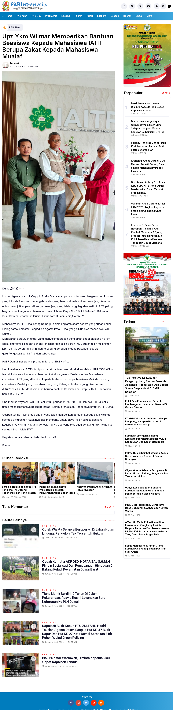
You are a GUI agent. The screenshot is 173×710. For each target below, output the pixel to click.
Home (7, 15)
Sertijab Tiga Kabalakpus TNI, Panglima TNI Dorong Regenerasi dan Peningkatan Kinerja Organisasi (20, 491)
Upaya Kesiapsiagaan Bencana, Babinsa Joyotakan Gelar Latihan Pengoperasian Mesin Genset (144, 490)
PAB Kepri (21, 15)
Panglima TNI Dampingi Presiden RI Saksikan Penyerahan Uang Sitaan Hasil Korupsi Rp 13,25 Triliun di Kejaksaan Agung (58, 492)
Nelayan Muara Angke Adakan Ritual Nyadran (96, 488)
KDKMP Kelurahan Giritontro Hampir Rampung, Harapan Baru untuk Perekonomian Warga (146, 421)
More (149, 15)
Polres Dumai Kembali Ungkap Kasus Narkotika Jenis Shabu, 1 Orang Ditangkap (146, 456)
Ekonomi (102, 15)
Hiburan (127, 15)
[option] (21, 481)
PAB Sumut (51, 15)
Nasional (65, 15)
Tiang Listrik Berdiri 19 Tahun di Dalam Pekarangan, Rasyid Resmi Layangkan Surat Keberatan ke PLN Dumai (76, 597)
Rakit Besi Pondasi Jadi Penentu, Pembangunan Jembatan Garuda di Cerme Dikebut (146, 404)
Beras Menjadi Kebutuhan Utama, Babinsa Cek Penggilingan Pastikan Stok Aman (145, 548)
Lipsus (139, 15)
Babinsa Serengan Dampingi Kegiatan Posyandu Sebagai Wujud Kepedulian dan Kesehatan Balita (145, 438)
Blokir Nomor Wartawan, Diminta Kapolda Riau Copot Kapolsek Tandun (78, 660)
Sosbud (115, 15)
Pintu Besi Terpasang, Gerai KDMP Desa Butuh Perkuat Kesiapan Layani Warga (146, 507)
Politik (89, 15)
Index (109, 458)
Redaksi (14, 63)
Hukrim (78, 15)
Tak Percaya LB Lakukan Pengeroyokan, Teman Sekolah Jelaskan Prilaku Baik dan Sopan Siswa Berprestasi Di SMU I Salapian (146, 384)
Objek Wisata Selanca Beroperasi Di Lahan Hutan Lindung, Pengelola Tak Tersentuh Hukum (75, 533)
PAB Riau (36, 15)
